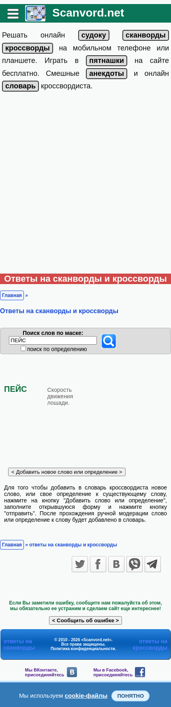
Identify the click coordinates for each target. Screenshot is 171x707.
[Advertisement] (85, 184)
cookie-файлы (86, 695)
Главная (12, 295)
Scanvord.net (88, 12)
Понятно (130, 696)
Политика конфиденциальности (83, 648)
